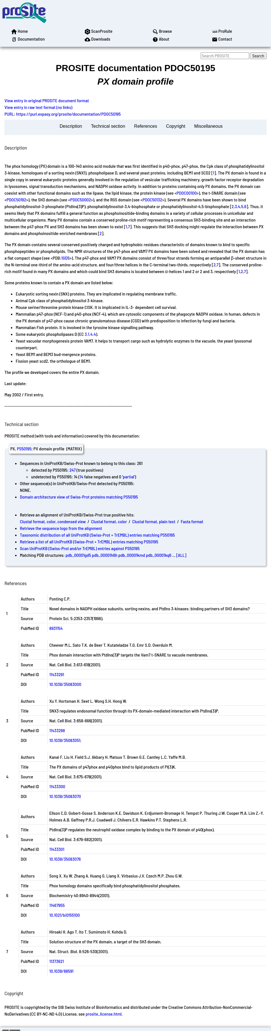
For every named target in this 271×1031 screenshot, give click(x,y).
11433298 (57, 730)
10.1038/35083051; (65, 740)
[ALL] (181, 555)
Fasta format (192, 521)
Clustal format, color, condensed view (53, 521)
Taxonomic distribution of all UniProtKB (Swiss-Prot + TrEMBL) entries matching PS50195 (97, 534)
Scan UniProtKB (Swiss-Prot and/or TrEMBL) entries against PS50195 (80, 548)
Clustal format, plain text (153, 521)
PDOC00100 (186, 193)
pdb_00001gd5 (78, 555)
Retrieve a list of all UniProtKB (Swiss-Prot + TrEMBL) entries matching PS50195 (89, 541)
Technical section (108, 126)
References (145, 126)
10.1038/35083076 (65, 859)
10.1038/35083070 (65, 796)
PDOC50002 (80, 199)
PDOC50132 (152, 199)
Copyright (175, 126)
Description (71, 126)
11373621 (56, 961)
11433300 (57, 786)
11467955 (57, 905)
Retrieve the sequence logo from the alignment (61, 528)
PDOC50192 (16, 199)
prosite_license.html (103, 1013)
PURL (9, 114)
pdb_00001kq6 (159, 555)
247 (73, 470)
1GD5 (65, 257)
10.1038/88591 (61, 971)
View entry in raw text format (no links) (38, 107)
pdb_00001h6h (104, 555)
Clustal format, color (109, 521)
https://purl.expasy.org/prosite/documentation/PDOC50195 (68, 114)
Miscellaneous (208, 126)
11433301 (56, 849)
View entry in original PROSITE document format (46, 100)
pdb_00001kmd (131, 555)
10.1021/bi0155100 (64, 915)
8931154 (56, 628)
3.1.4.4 (90, 334)
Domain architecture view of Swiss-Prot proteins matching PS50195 (79, 496)
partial (128, 476)
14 (81, 476)
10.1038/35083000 (65, 684)
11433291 (56, 674)
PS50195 (24, 448)
